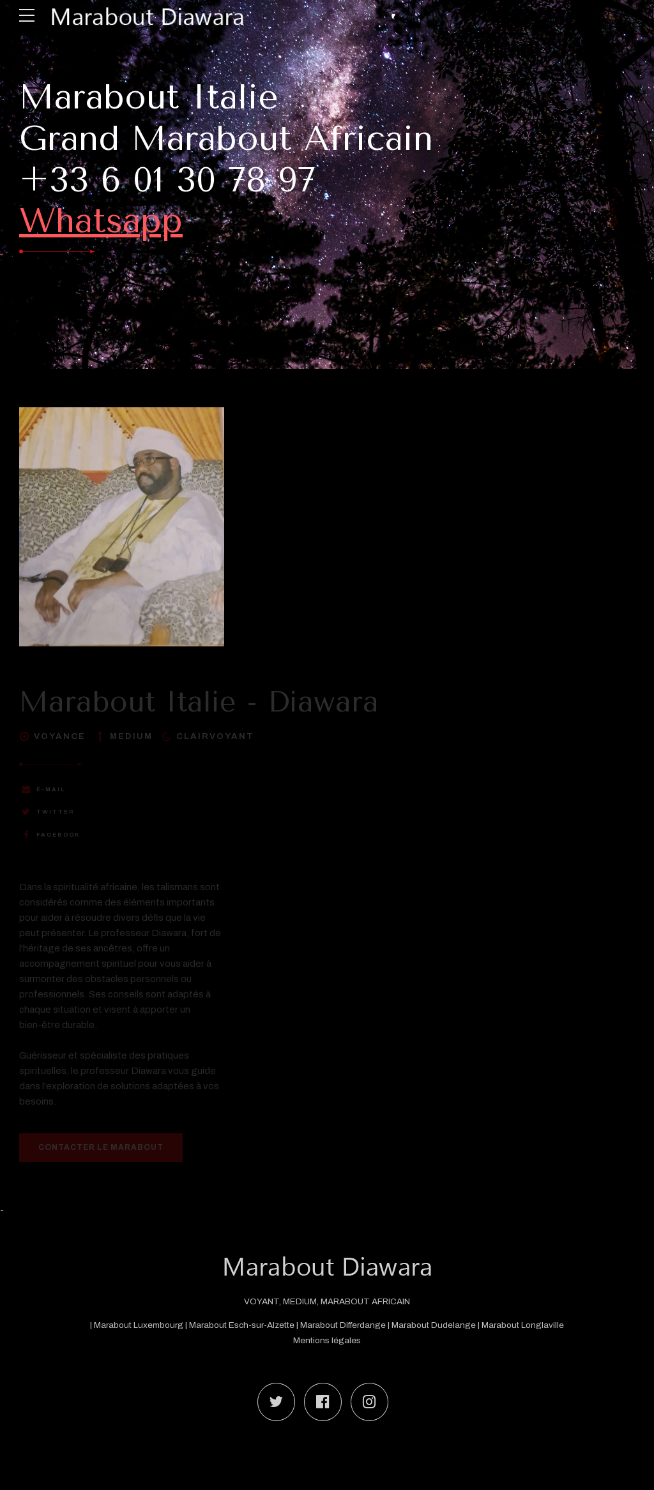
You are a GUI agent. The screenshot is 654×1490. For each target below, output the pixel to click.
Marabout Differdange (343, 1325)
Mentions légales (327, 1340)
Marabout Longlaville (523, 1325)
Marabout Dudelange (434, 1325)
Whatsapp (101, 220)
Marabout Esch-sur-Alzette (241, 1325)
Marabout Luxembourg (139, 1325)
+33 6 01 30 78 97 (167, 180)
